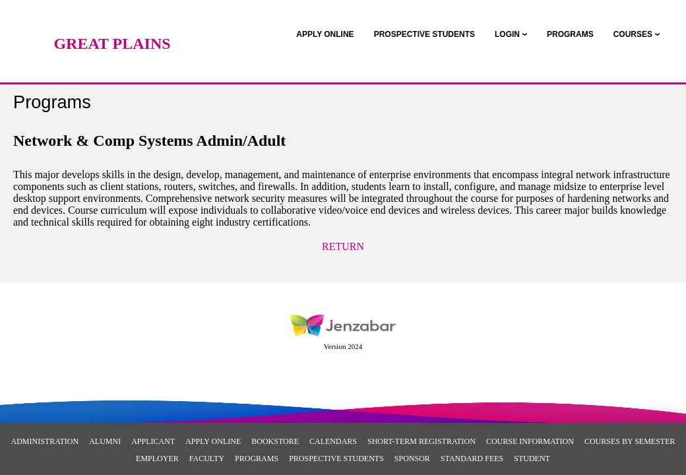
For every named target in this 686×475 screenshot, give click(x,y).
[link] (325, 34)
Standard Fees (472, 458)
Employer (157, 458)
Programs (256, 458)
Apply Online (213, 441)
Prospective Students (336, 458)
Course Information (530, 441)
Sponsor (412, 458)
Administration (45, 441)
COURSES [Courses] (632, 34)
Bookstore (275, 441)
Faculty (206, 458)
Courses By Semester (629, 441)
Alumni (105, 441)
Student (532, 458)
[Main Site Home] (112, 23)
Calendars (333, 441)
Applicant (153, 441)
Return (343, 246)
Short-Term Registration (421, 441)
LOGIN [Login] (507, 34)
